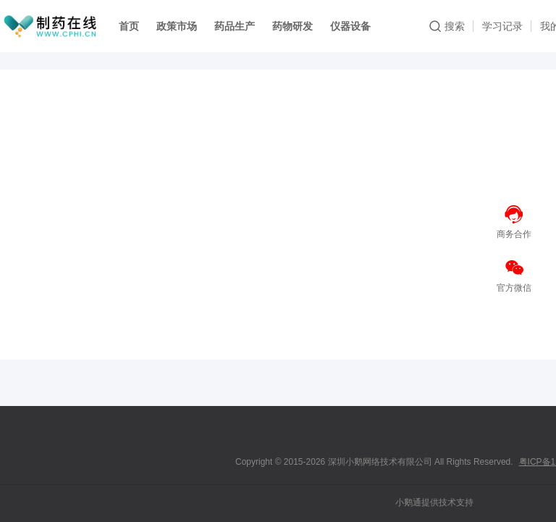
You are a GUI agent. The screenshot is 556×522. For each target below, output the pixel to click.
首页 (129, 26)
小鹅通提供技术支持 (434, 502)
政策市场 (176, 26)
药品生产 (234, 26)
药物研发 (292, 26)
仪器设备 (350, 26)
